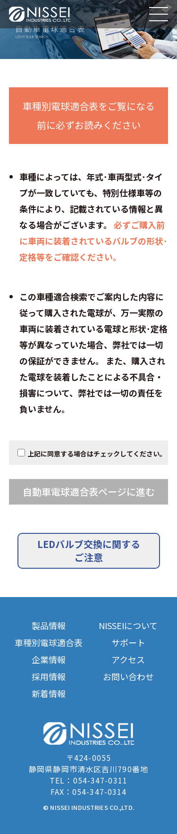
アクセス (128, 660)
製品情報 (49, 626)
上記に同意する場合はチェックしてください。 (96, 453)
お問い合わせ (128, 677)
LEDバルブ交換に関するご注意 (88, 550)
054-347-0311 (100, 780)
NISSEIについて (128, 626)
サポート (128, 643)
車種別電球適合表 (49, 643)
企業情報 (49, 660)
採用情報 (49, 677)
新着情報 (49, 694)
